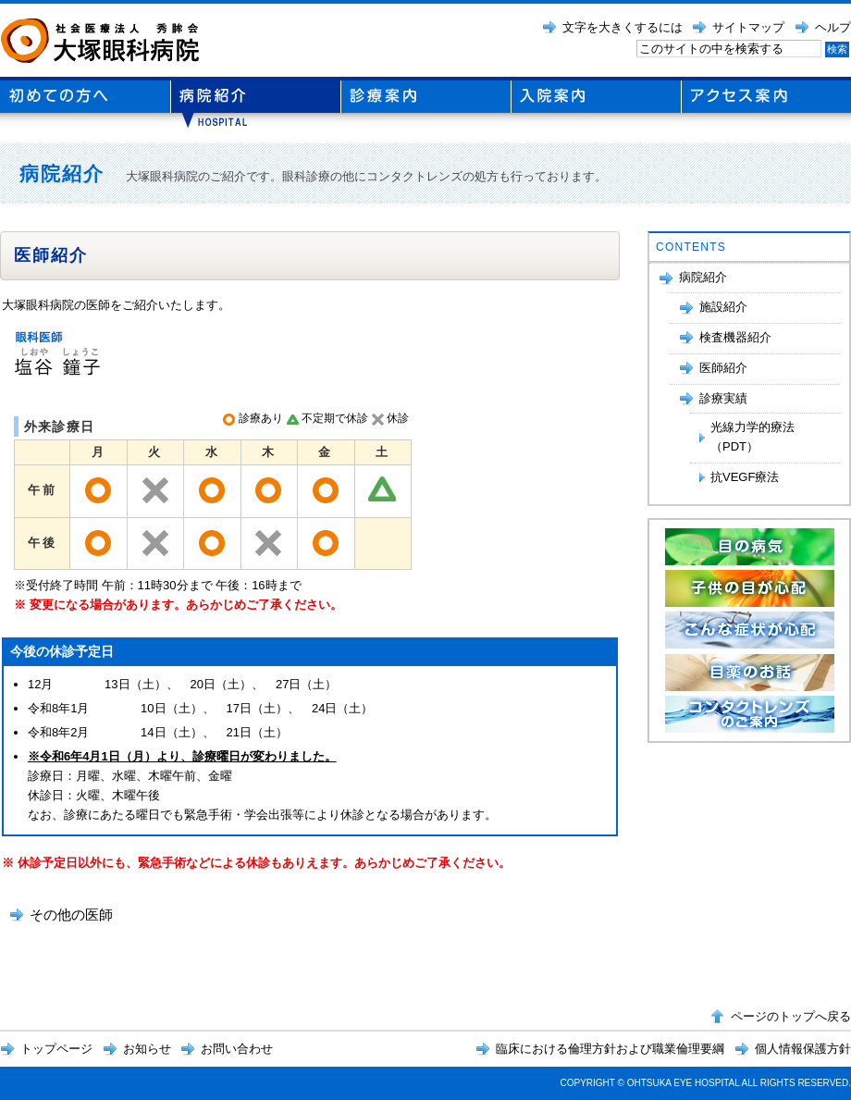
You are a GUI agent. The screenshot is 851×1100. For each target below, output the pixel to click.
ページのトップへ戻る (791, 1016)
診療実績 (723, 398)
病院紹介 (703, 277)
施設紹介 (723, 307)
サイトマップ (748, 27)
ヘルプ (833, 27)
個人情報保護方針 (803, 1049)
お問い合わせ (237, 1049)
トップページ (56, 1049)
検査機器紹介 (735, 337)
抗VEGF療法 (744, 477)
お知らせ (147, 1049)
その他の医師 (71, 914)
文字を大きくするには (622, 27)
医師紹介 (723, 368)
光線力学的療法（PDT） (752, 436)
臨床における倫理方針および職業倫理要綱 (610, 1049)
